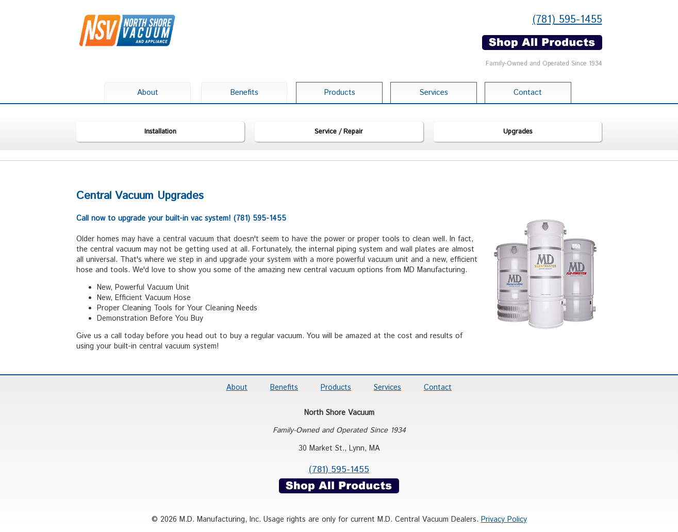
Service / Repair (339, 132)
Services (437, 92)
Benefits (244, 92)
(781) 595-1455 (567, 19)
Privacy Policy (504, 519)
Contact (534, 92)
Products (340, 92)
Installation (160, 132)
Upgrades (518, 132)
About (147, 92)
